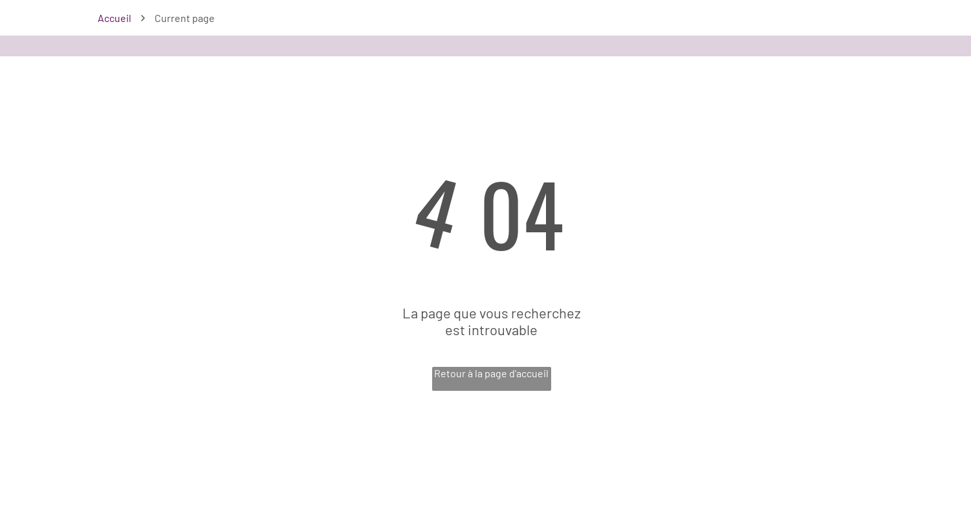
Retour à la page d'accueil (491, 373)
